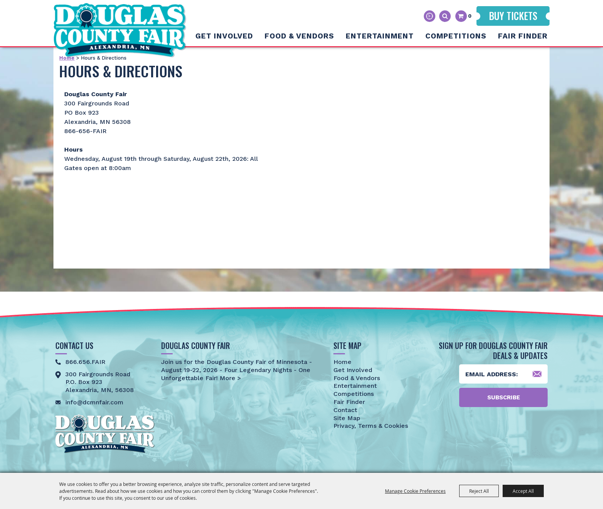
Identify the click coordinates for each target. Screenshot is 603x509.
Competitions (455, 36)
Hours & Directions (429, 16)
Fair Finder (523, 36)
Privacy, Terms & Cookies (370, 425)
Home (342, 361)
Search (445, 16)
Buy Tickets (513, 15)
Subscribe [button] (503, 397)
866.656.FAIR (85, 361)
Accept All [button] (523, 491)
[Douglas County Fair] (119, 30)
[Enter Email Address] (503, 374)
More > (229, 378)
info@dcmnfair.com (94, 402)
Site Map (346, 418)
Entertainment (380, 36)
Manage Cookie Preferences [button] (415, 491)
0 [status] (469, 16)
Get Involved (224, 36)
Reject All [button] (479, 491)
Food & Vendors (299, 36)
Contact (345, 410)
